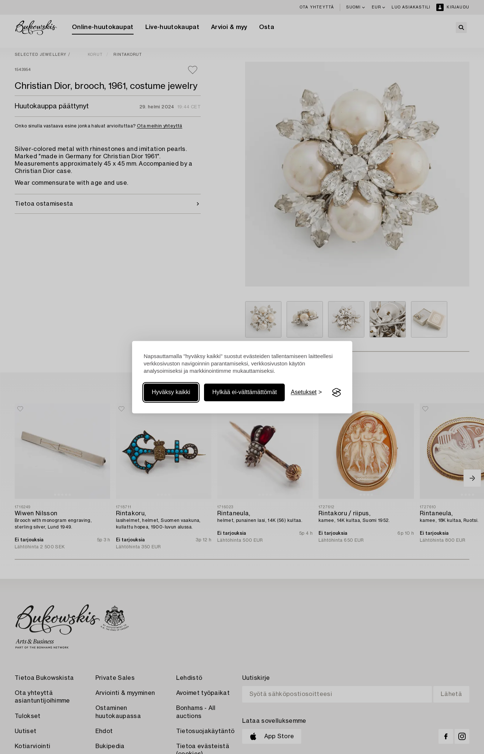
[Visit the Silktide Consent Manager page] (336, 392)
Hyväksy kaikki (171, 392)
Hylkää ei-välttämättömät (244, 392)
